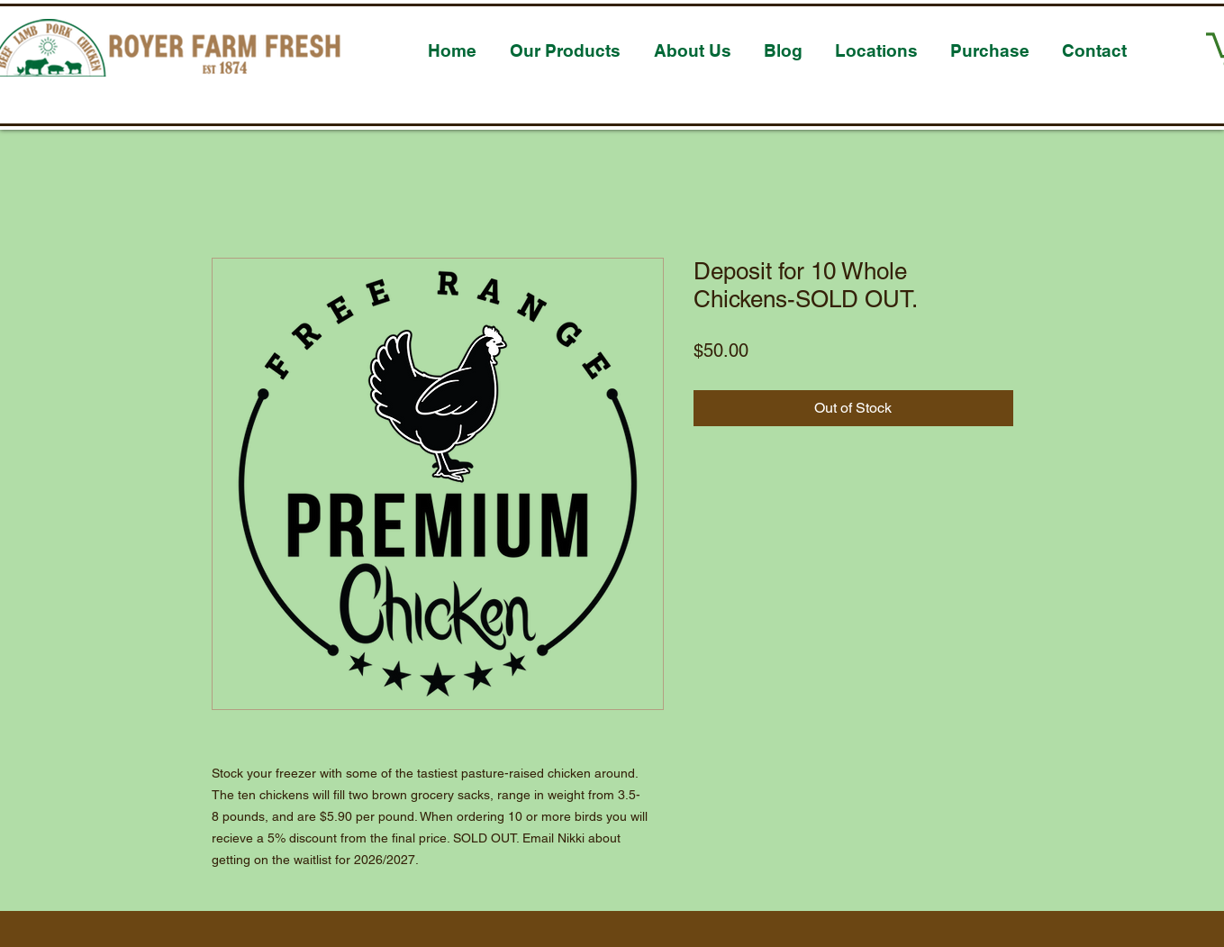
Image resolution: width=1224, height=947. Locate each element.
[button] (566, 42)
